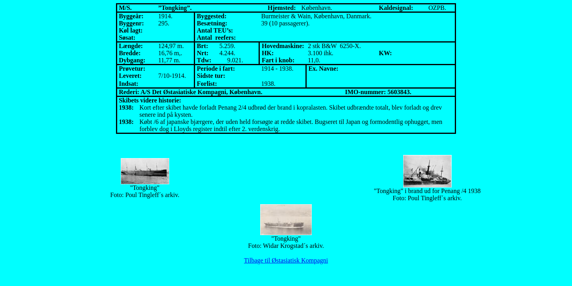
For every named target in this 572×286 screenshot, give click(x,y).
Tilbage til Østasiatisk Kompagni (286, 260)
